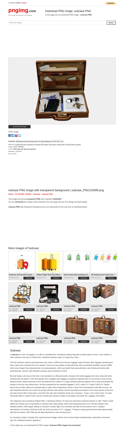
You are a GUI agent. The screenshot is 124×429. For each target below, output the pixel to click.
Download (29, 278)
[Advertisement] (62, 42)
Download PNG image (19, 126)
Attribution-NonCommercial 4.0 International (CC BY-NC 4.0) (39, 141)
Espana (24, 3)
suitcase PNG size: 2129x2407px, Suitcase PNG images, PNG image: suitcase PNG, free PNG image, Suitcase (48, 144)
